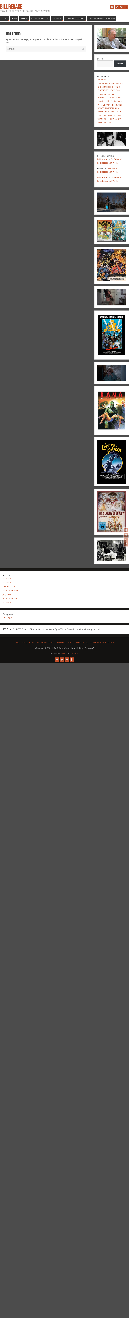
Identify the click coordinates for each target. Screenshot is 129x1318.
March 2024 (8, 602)
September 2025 (10, 590)
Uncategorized (9, 617)
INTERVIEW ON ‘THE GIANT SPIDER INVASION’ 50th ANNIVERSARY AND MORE (110, 108)
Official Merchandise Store (102, 642)
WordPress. (74, 654)
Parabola (64, 654)
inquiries (102, 79)
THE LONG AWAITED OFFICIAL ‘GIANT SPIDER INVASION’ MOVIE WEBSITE (111, 119)
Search (100, 58)
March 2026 (8, 582)
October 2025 (9, 586)
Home (23, 642)
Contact (61, 642)
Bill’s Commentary (46, 642)
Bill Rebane (11, 7)
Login (15, 642)
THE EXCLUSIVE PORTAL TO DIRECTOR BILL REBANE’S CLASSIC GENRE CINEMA (110, 87)
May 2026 (7, 578)
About (32, 642)
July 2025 (7, 594)
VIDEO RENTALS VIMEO (77, 642)
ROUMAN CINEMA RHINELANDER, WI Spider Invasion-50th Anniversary (110, 97)
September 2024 (10, 598)
